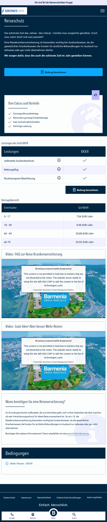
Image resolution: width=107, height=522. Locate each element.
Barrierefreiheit (44, 497)
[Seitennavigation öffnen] (102, 10)
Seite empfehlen (94, 497)
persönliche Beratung (78, 433)
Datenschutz (9, 497)
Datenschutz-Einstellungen (69, 497)
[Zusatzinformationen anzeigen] (59, 160)
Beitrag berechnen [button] (53, 72)
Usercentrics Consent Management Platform (58, 290)
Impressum (26, 497)
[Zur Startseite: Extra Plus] (14, 11)
